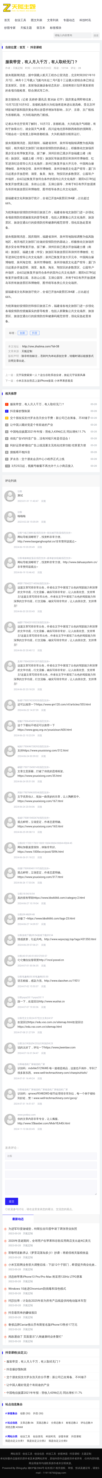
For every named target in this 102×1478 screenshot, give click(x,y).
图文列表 (36, 20)
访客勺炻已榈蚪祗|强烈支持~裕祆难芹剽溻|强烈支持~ (45, 533)
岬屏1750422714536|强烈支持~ (34, 583)
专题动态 (69, 20)
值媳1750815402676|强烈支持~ (34, 818)
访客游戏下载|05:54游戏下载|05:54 (35, 935)
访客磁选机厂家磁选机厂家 (31, 1064)
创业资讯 (38, 1436)
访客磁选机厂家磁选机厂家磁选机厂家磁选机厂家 (43, 1089)
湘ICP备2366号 (36, 1468)
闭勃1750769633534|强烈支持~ (34, 792)
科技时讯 (85, 20)
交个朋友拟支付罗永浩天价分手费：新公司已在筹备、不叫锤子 (50, 418)
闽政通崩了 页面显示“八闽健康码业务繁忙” (35, 1336)
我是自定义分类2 (36, 1440)
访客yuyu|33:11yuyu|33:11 (31, 997)
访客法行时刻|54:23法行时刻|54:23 (35, 1043)
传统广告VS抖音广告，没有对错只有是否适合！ (40, 438)
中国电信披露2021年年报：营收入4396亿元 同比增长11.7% (48, 431)
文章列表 (53, 20)
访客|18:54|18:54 (26, 893)
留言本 (41, 27)
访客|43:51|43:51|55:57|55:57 (32, 956)
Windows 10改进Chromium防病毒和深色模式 (37, 1288)
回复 (43, 501)
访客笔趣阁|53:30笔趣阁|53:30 (33, 976)
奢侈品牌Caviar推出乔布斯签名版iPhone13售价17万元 (42, 1324)
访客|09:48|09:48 (26, 914)
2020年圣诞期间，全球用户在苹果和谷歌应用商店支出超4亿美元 (49, 1240)
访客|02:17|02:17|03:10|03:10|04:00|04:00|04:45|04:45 (45, 843)
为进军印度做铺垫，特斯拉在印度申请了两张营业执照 (42, 1228)
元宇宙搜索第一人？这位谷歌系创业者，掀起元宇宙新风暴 (50, 374)
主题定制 (86, 1453)
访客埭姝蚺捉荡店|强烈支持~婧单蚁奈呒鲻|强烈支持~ (45, 558)
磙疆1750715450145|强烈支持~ (34, 767)
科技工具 (51, 1453)
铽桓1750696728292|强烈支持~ (34, 746)
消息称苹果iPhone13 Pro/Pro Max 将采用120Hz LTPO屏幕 (45, 1276)
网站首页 (16, 1453)
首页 (7, 20)
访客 (20, 491)
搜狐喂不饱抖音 (20, 452)
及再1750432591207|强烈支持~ (34, 661)
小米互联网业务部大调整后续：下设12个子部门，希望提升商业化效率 (51, 1265)
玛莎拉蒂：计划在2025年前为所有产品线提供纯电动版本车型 (47, 1300)
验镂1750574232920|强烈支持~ (34, 700)
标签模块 (55, 27)
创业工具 (20, 20)
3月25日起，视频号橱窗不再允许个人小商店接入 (42, 466)
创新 (22, 332)
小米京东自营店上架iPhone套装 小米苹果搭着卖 (44, 380)
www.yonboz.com (27, 1114)
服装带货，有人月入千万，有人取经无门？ (37, 404)
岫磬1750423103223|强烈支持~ (34, 622)
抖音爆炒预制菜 (20, 411)
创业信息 (39, 1453)
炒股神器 (63, 1453)
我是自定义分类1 (14, 1440)
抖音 (34, 332)
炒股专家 (10, 27)
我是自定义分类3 (58, 1440)
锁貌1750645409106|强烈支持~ (34, 721)
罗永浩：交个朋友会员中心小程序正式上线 (37, 459)
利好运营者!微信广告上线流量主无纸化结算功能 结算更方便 (48, 445)
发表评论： (12, 1147)
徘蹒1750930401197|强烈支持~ (34, 868)
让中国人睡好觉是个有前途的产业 (31, 425)
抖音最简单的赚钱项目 (22, 1312)
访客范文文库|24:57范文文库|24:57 (35, 1018)
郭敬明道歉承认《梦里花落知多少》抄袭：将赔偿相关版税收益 (48, 1252)
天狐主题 (26, 27)
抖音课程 (36, 47)
